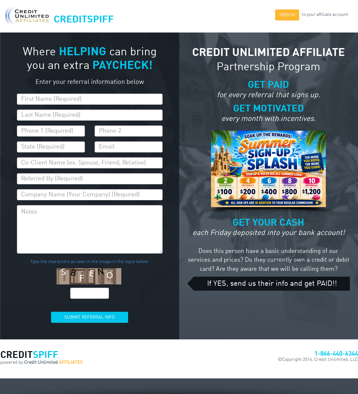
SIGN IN (287, 15)
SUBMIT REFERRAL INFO (89, 317)
